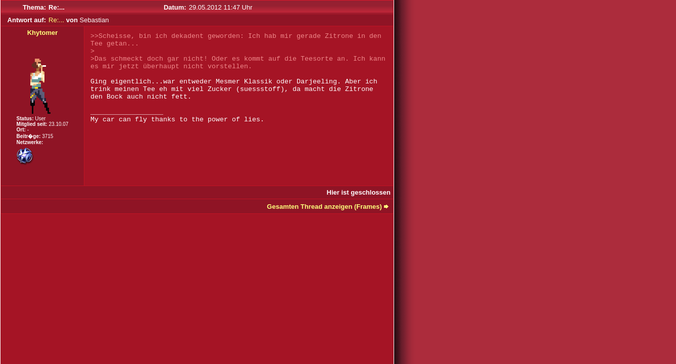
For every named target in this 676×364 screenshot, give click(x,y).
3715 (47, 136)
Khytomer (42, 32)
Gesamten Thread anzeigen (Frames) (324, 206)
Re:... (56, 20)
